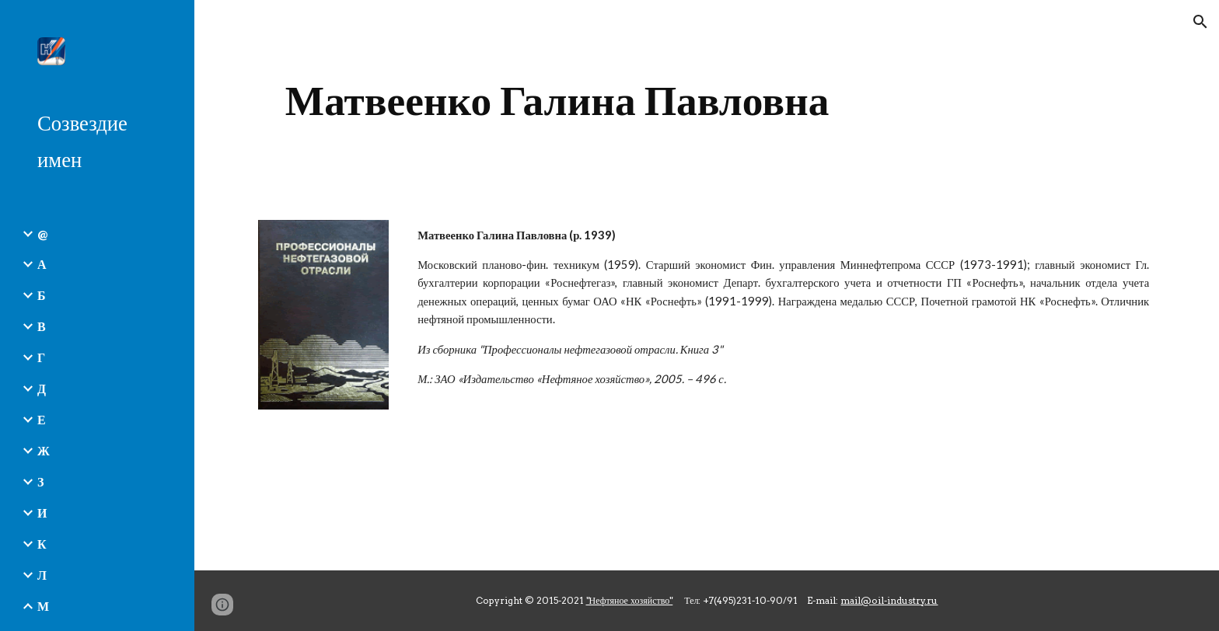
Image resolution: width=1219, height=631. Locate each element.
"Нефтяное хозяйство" (629, 600)
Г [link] (41, 357)
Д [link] (41, 388)
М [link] (43, 605)
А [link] (42, 263)
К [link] (42, 543)
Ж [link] (43, 450)
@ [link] (42, 233)
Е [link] (41, 419)
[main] (557, 100)
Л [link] (42, 574)
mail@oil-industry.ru (889, 600)
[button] (1200, 21)
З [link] (40, 481)
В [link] (41, 326)
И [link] (42, 512)
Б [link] (41, 295)
